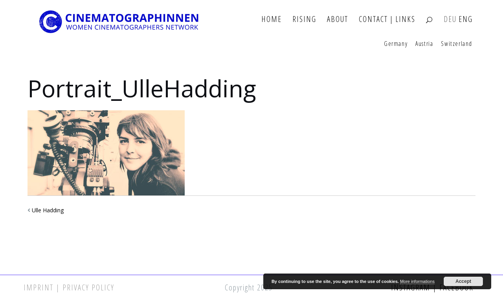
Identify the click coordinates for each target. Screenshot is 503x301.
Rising (304, 19)
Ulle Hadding (48, 210)
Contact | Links (387, 19)
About (337, 19)
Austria (424, 44)
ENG (466, 19)
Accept (463, 281)
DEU (450, 19)
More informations (417, 281)
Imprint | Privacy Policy (69, 287)
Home (271, 19)
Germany (396, 44)
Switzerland (456, 44)
